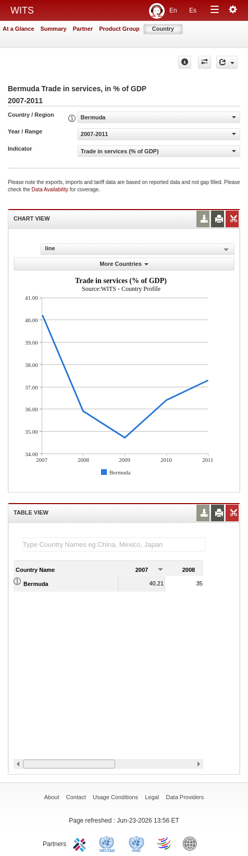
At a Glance (18, 29)
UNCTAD (108, 843)
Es (192, 10)
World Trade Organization (164, 843)
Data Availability (51, 189)
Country (163, 29)
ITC (81, 843)
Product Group (119, 29)
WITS (22, 10)
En (173, 10)
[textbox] (114, 544)
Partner (83, 29)
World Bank (192, 843)
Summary (54, 29)
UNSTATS (136, 843)
